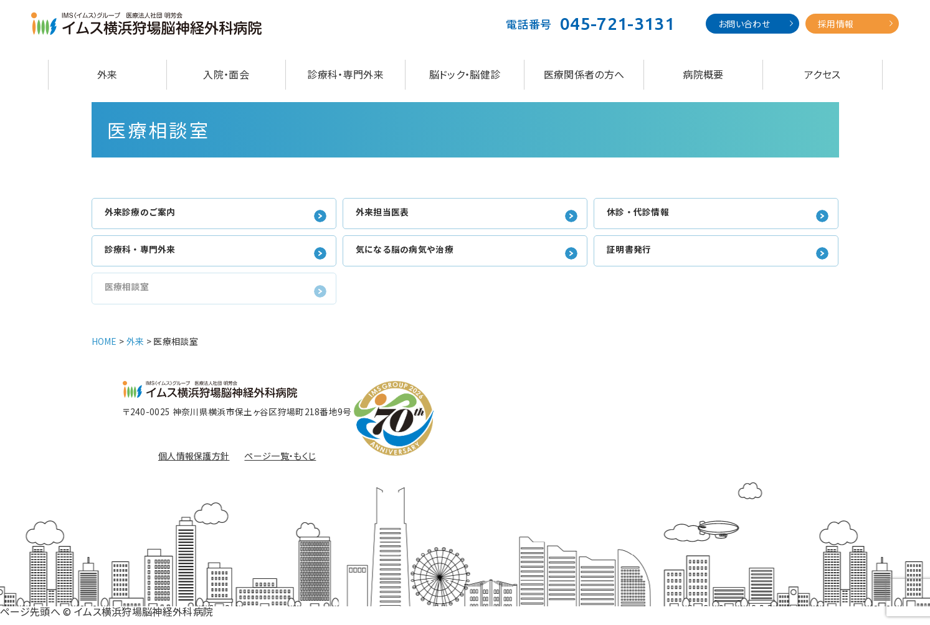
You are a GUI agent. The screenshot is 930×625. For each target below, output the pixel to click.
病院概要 (703, 74)
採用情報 (835, 23)
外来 (107, 74)
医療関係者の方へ (584, 74)
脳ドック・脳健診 (465, 74)
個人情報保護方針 (194, 462)
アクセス (822, 74)
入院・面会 (226, 74)
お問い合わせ (744, 23)
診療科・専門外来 (345, 74)
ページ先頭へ (30, 617)
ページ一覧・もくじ (280, 462)
